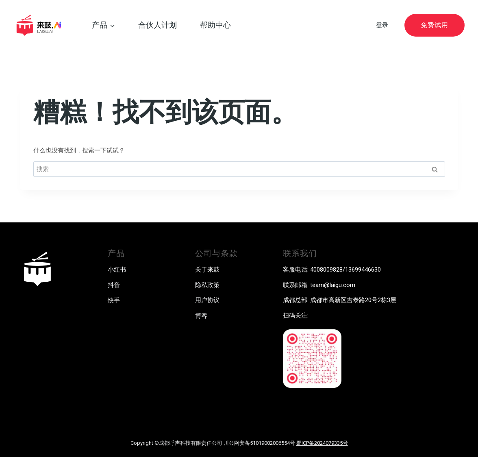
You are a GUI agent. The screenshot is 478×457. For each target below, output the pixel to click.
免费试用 (434, 25)
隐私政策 (207, 285)
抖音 (114, 285)
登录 (382, 25)
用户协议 (207, 300)
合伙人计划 (157, 25)
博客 (201, 316)
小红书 (117, 269)
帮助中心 (215, 25)
